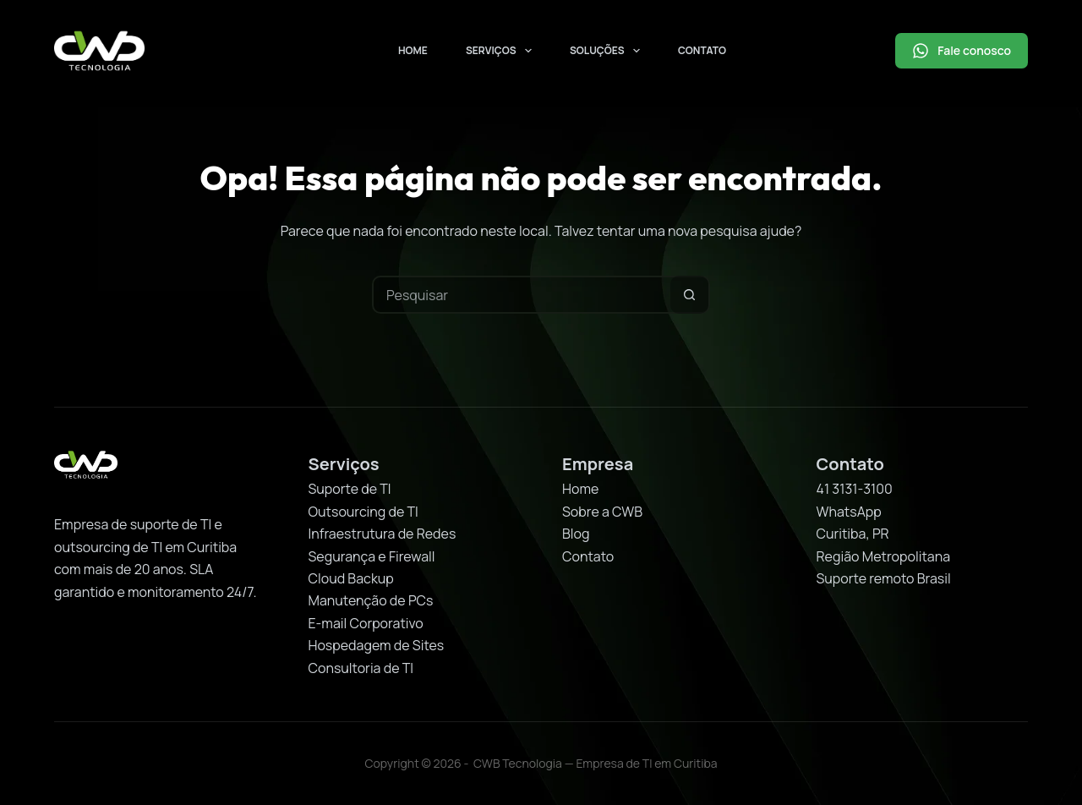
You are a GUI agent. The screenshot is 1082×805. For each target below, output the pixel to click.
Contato (702, 50)
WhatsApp (849, 511)
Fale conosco (961, 50)
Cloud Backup (351, 578)
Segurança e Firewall (372, 556)
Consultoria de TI (361, 668)
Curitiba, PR (853, 533)
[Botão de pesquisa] (689, 295)
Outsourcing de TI (363, 511)
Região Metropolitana (884, 556)
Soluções (608, 51)
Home (413, 50)
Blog (575, 533)
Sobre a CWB (602, 511)
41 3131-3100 (855, 488)
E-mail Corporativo (366, 623)
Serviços (502, 51)
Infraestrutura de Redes (382, 533)
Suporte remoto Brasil (884, 578)
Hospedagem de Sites (377, 645)
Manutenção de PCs (371, 600)
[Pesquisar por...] (522, 295)
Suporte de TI (350, 488)
